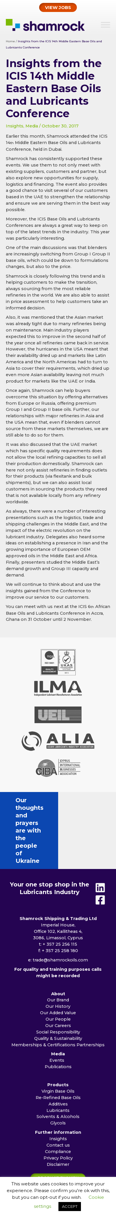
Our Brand (58, 954)
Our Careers (58, 980)
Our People (58, 973)
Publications (58, 1021)
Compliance (58, 1106)
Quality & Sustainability (58, 993)
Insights (14, 126)
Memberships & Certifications (43, 999)
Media (31, 126)
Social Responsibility (58, 986)
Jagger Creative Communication (68, 1172)
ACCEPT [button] (69, 1206)
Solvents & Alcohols (58, 1071)
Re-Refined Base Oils (58, 1052)
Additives (58, 1058)
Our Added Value (58, 967)
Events (58, 1014)
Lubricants (58, 1065)
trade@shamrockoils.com (60, 914)
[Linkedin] (100, 842)
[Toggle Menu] (105, 24)
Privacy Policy (58, 1112)
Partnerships (91, 999)
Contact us (58, 1099)
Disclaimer (58, 1119)
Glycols (58, 1077)
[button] (58, 7)
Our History (58, 960)
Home (10, 41)
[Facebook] (100, 854)
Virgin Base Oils (58, 1045)
